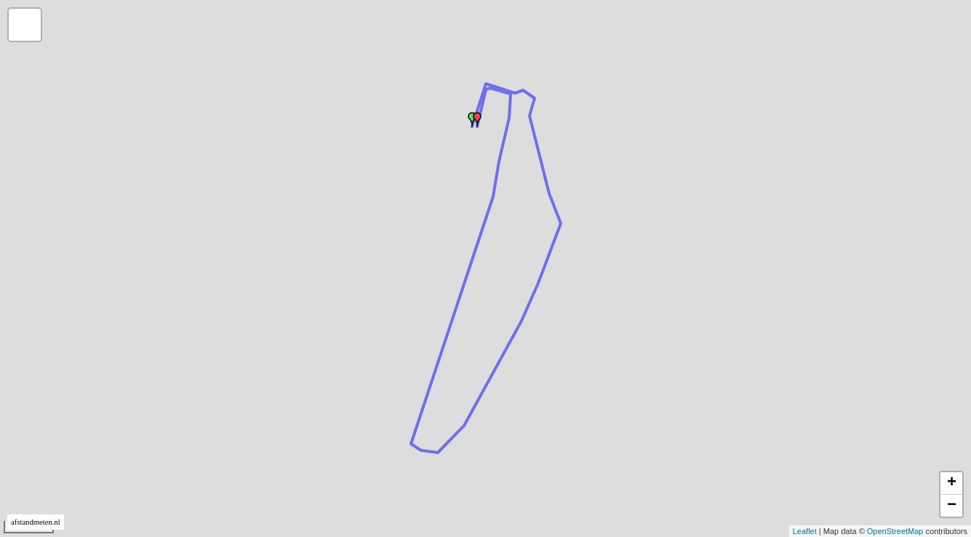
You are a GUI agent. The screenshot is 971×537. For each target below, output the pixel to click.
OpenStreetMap (895, 531)
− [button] (951, 506)
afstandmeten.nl (35, 522)
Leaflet (805, 531)
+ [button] (951, 483)
